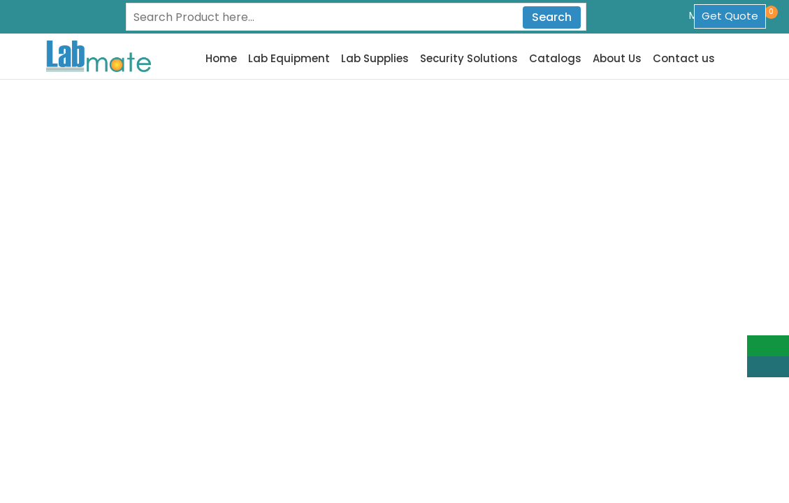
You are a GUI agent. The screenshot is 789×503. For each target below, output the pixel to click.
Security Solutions (469, 59)
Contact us (684, 59)
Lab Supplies (375, 59)
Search (552, 17)
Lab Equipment (289, 59)
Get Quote (730, 15)
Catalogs (555, 59)
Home (221, 59)
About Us (617, 59)
